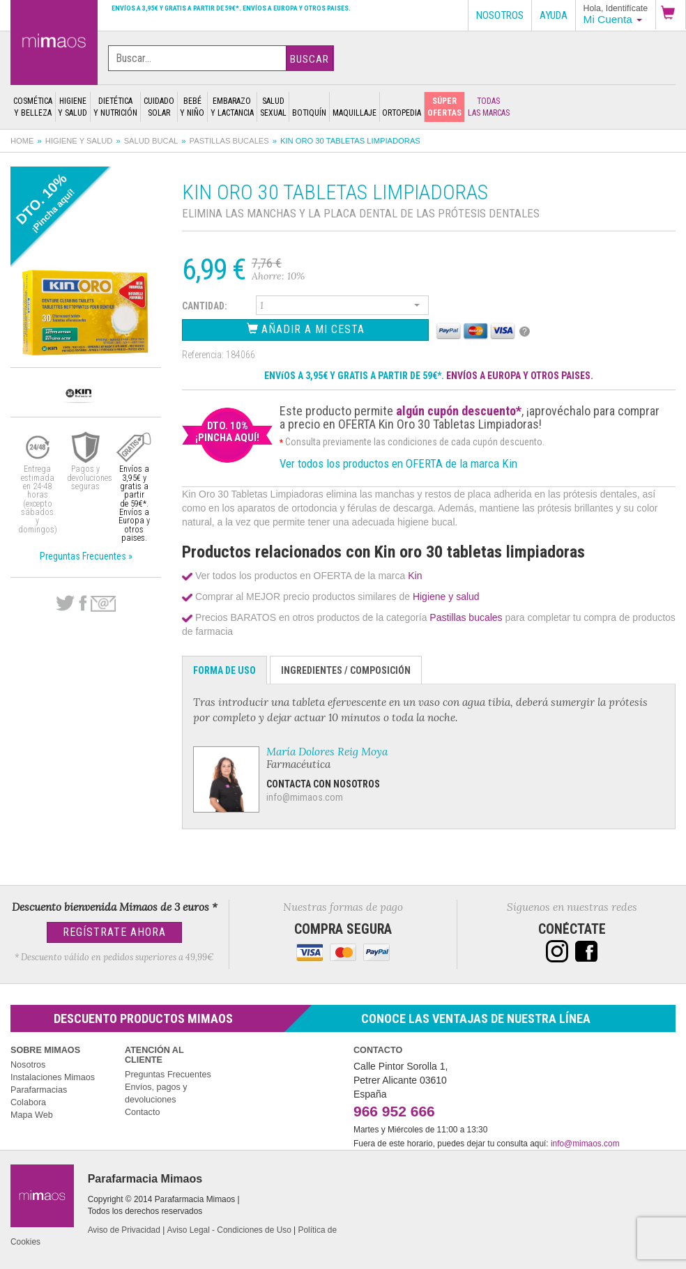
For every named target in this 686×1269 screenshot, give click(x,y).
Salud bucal (151, 141)
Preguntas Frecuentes (168, 1074)
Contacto (142, 1112)
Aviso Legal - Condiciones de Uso (229, 1230)
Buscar (309, 59)
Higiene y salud (79, 141)
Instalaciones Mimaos (52, 1077)
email (103, 604)
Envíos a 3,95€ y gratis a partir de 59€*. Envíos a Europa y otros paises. (231, 8)
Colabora (28, 1102)
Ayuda (553, 15)
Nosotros (27, 1065)
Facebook (82, 603)
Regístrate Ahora (114, 932)
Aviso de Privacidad (124, 1230)
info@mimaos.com (304, 797)
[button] (670, 14)
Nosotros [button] (500, 15)
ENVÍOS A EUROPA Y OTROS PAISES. (519, 375)
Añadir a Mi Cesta (306, 329)
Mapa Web (31, 1115)
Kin (415, 575)
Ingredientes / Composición (346, 670)
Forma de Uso (224, 670)
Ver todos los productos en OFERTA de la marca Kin (398, 463)
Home (22, 141)
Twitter (65, 603)
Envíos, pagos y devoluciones (156, 1093)
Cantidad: (204, 306)
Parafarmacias (38, 1090)
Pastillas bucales (229, 141)
